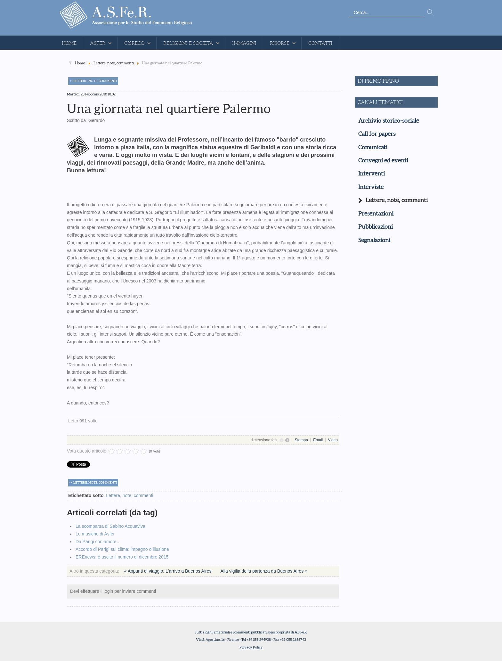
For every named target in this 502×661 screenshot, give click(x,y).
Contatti (320, 43)
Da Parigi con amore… (98, 541)
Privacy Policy (251, 647)
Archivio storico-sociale (388, 121)
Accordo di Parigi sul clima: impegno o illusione (122, 549)
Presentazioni (375, 213)
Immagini (244, 43)
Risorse (279, 43)
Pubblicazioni (375, 227)
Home (69, 43)
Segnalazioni (374, 240)
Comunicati (372, 147)
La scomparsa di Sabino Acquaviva (110, 526)
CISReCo (134, 43)
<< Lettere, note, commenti (93, 81)
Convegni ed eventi (383, 160)
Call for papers (376, 134)
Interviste (371, 187)
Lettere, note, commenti (129, 495)
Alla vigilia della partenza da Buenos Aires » (263, 571)
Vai (430, 13)
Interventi (371, 173)
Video (333, 440)
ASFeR (97, 43)
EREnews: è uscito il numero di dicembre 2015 (122, 556)
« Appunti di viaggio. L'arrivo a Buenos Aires (168, 571)
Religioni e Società (188, 43)
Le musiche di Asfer (95, 533)
